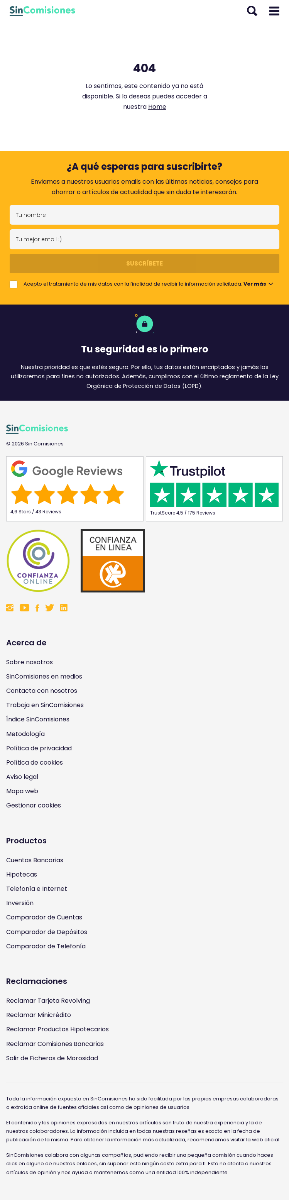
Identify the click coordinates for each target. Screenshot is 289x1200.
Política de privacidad (39, 748)
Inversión (20, 903)
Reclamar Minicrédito (38, 1014)
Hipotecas (21, 874)
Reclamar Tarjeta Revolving (48, 1000)
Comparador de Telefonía (46, 946)
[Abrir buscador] (252, 11)
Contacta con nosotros (41, 690)
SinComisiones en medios (44, 676)
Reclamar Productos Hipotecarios (57, 1029)
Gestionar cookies (33, 805)
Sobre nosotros (29, 662)
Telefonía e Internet (36, 888)
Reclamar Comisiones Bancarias (55, 1043)
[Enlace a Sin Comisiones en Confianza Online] (144, 560)
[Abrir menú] (274, 11)
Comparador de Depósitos (46, 932)
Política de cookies (34, 762)
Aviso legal (22, 776)
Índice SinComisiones (37, 719)
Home (157, 106)
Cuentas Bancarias (34, 860)
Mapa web (22, 791)
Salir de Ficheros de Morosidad (52, 1058)
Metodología (25, 733)
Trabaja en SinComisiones (45, 705)
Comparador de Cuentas (44, 917)
